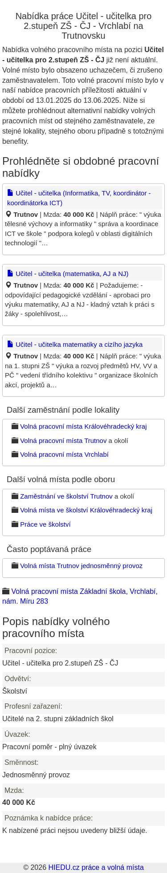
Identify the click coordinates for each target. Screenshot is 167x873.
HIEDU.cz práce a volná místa (95, 867)
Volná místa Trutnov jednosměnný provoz (81, 565)
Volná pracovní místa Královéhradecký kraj (83, 426)
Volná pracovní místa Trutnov (63, 440)
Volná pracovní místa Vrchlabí (64, 454)
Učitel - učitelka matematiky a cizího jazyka (75, 344)
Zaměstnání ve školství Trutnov (66, 496)
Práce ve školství (45, 524)
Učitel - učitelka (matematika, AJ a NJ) (68, 273)
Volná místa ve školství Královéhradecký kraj (86, 510)
